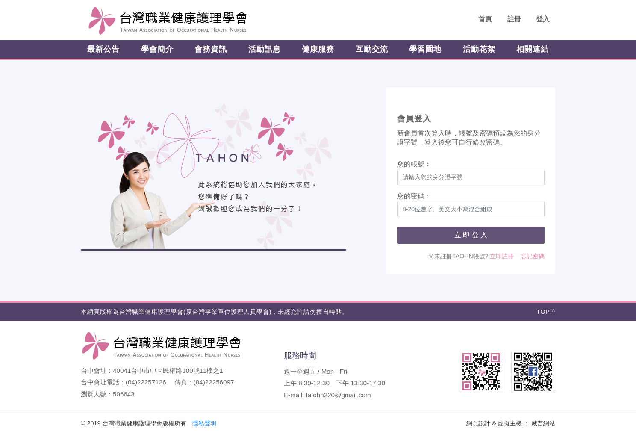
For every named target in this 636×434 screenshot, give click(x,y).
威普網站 (543, 423)
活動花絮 (479, 49)
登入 (543, 19)
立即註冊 (502, 256)
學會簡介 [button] (157, 49)
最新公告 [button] (103, 49)
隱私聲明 (204, 423)
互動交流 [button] (372, 49)
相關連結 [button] (532, 49)
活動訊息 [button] (264, 49)
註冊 (514, 19)
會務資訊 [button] (210, 49)
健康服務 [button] (318, 49)
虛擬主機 (510, 423)
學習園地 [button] (425, 49)
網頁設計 (478, 423)
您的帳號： (414, 164)
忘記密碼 (533, 256)
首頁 (485, 19)
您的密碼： (414, 196)
